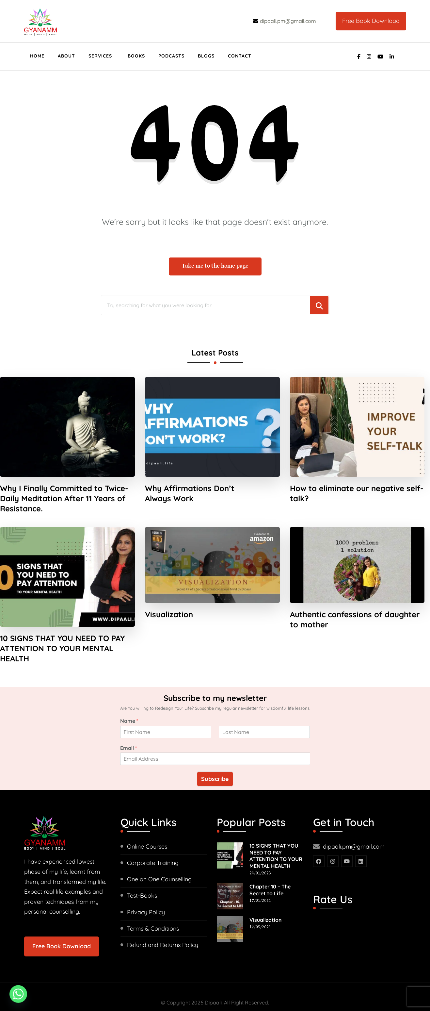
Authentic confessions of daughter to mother (355, 609)
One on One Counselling (159, 859)
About (66, 56)
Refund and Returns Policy (162, 925)
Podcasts (171, 56)
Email (128, 727)
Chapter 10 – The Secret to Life (270, 870)
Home (37, 56)
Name (129, 701)
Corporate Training (153, 843)
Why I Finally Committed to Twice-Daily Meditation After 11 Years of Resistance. (64, 488)
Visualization (169, 604)
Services (100, 56)
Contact (239, 56)
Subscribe (215, 759)
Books (136, 56)
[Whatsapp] (18, 994)
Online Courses (147, 826)
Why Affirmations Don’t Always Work (189, 483)
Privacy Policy (146, 892)
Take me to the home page (215, 256)
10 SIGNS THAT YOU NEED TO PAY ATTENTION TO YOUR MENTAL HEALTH (62, 638)
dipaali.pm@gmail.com (354, 826)
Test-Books (142, 875)
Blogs (206, 56)
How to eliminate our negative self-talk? (356, 483)
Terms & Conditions (153, 908)
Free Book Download (371, 21)
